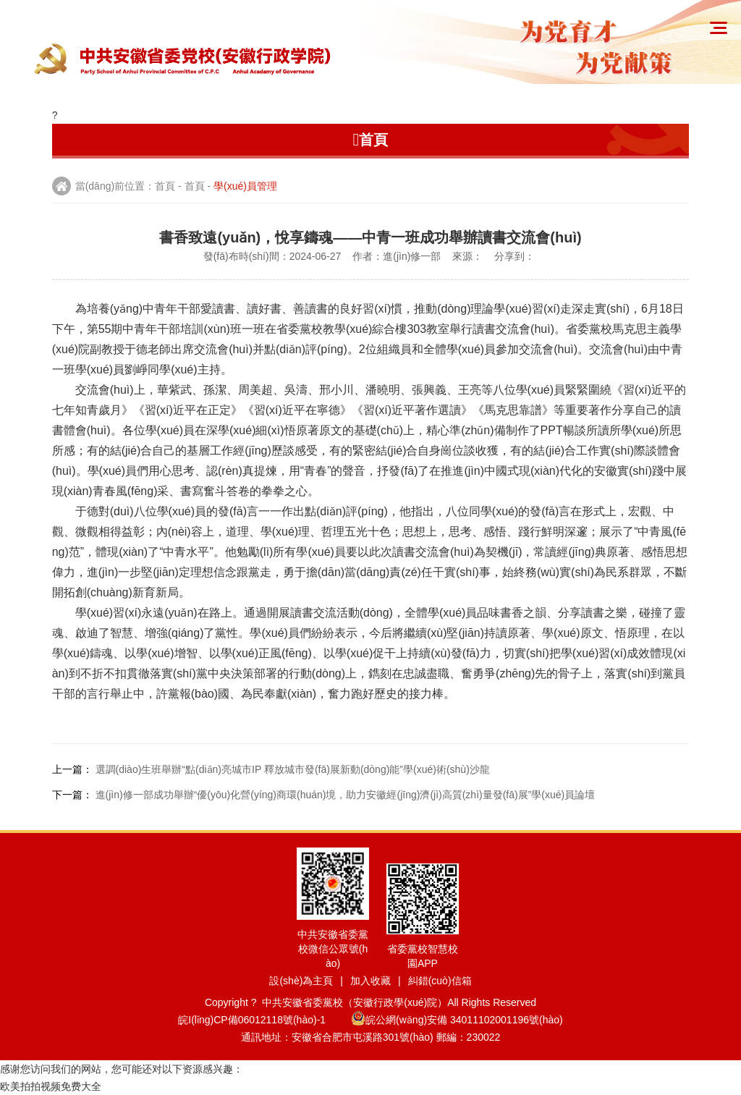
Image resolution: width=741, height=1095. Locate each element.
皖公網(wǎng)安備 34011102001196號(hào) (457, 1020)
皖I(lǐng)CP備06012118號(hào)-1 (263, 1020)
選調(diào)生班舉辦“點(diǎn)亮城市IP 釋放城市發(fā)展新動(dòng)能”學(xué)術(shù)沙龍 (293, 769)
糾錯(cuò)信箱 (440, 980)
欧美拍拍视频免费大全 (50, 1086)
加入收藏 (370, 980)
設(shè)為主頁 (301, 980)
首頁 (165, 186)
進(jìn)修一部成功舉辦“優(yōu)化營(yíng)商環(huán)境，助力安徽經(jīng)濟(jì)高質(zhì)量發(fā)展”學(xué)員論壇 (346, 794)
